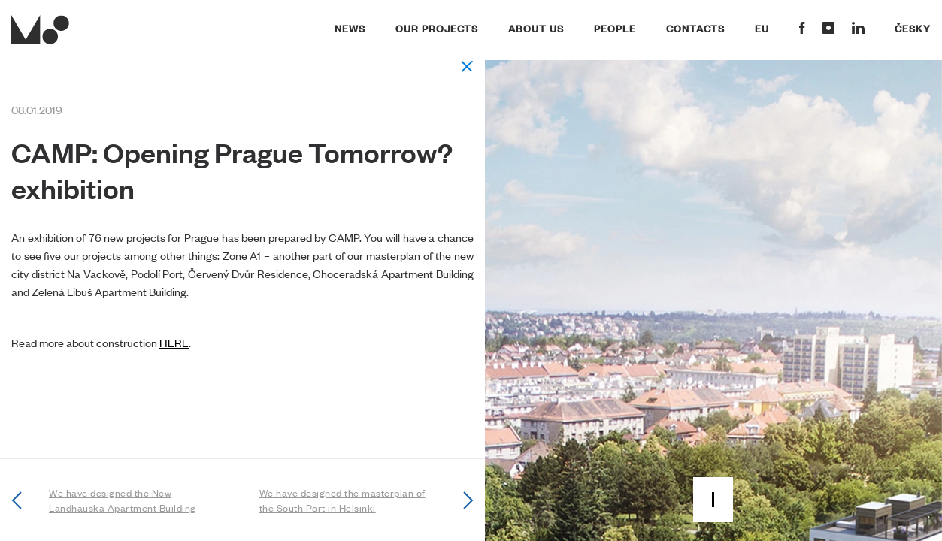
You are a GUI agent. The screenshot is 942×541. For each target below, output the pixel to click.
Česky (913, 28)
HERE (174, 342)
